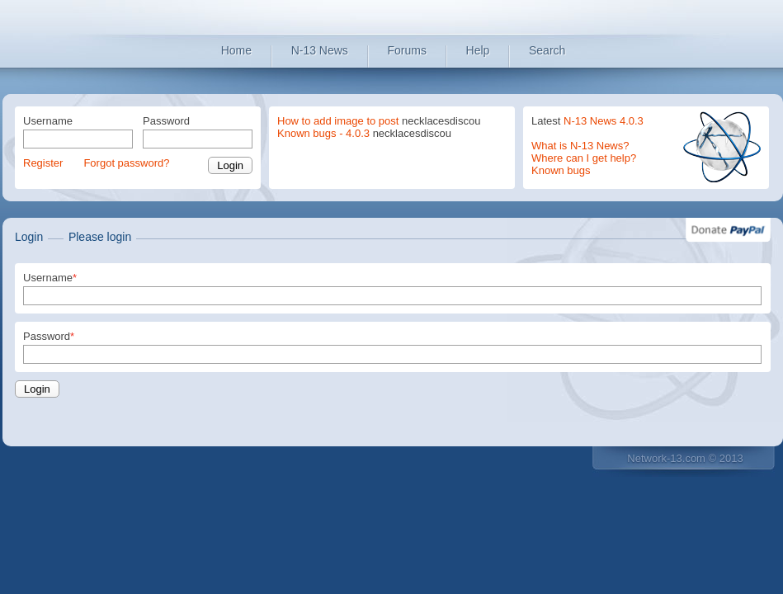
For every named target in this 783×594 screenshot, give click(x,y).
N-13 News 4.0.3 (604, 121)
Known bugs (561, 170)
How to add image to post (338, 121)
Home (236, 50)
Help (478, 50)
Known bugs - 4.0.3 (323, 133)
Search (547, 50)
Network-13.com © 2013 (685, 458)
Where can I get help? (583, 158)
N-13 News (319, 50)
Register (43, 163)
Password (166, 121)
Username (48, 121)
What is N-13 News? (580, 145)
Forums (407, 50)
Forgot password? (126, 163)
